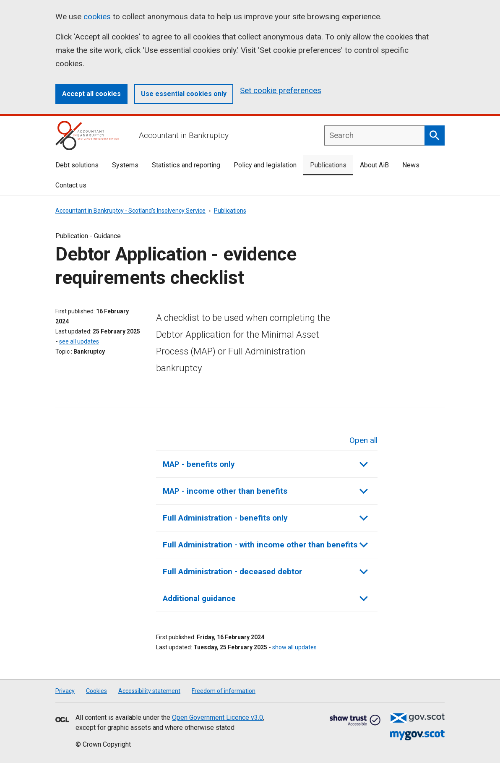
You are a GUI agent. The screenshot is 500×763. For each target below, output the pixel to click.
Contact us (70, 185)
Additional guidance (265, 598)
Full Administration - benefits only (265, 517)
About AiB (374, 165)
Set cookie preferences (280, 90)
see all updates (79, 341)
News (410, 165)
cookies (97, 16)
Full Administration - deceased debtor (265, 571)
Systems (125, 165)
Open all (363, 439)
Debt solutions (77, 165)
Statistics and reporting (186, 165)
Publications (328, 165)
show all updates (294, 647)
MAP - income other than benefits (265, 490)
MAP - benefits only (265, 463)
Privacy (65, 690)
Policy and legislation (265, 165)
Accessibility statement (149, 690)
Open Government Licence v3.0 (217, 717)
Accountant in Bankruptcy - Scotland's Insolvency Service (130, 210)
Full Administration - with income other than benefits (265, 544)
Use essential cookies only (184, 94)
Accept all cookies (91, 94)
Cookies (96, 690)
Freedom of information (223, 690)
